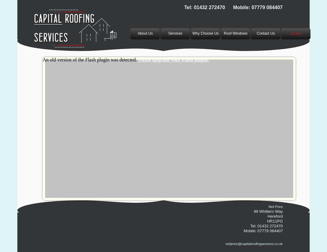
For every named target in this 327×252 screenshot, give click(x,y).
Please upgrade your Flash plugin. (173, 59)
